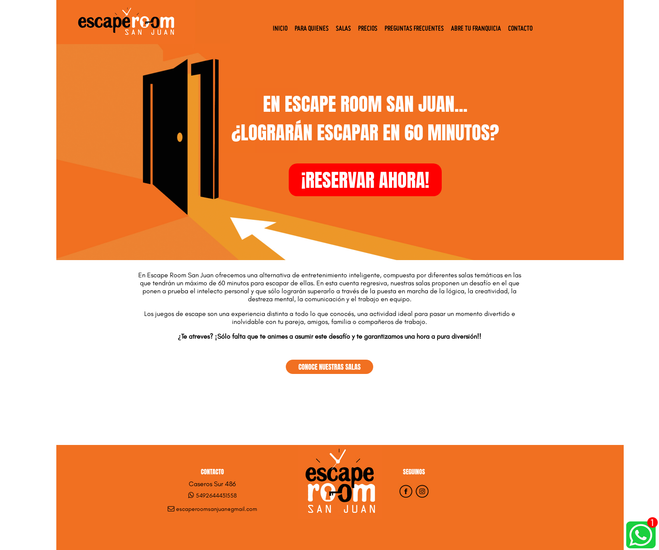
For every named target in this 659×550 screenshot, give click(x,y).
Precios (367, 29)
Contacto (520, 29)
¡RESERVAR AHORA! (365, 180)
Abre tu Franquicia (476, 29)
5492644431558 (216, 495)
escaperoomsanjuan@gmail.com (216, 509)
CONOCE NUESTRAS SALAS (329, 367)
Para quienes (312, 29)
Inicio (280, 29)
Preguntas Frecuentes (414, 29)
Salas (343, 29)
